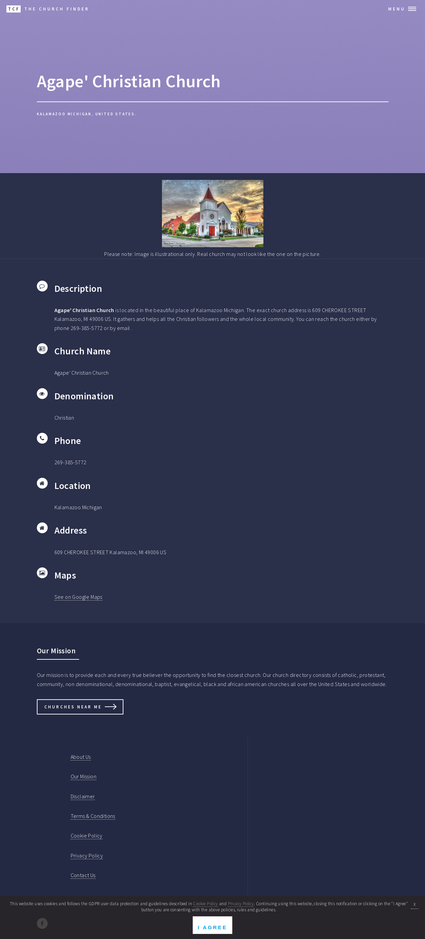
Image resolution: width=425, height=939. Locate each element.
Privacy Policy (87, 855)
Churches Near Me (73, 706)
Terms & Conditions (93, 816)
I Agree (212, 927)
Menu (396, 8)
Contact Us (83, 875)
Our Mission (83, 776)
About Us (81, 756)
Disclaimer (83, 796)
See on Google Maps (78, 596)
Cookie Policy (86, 835)
